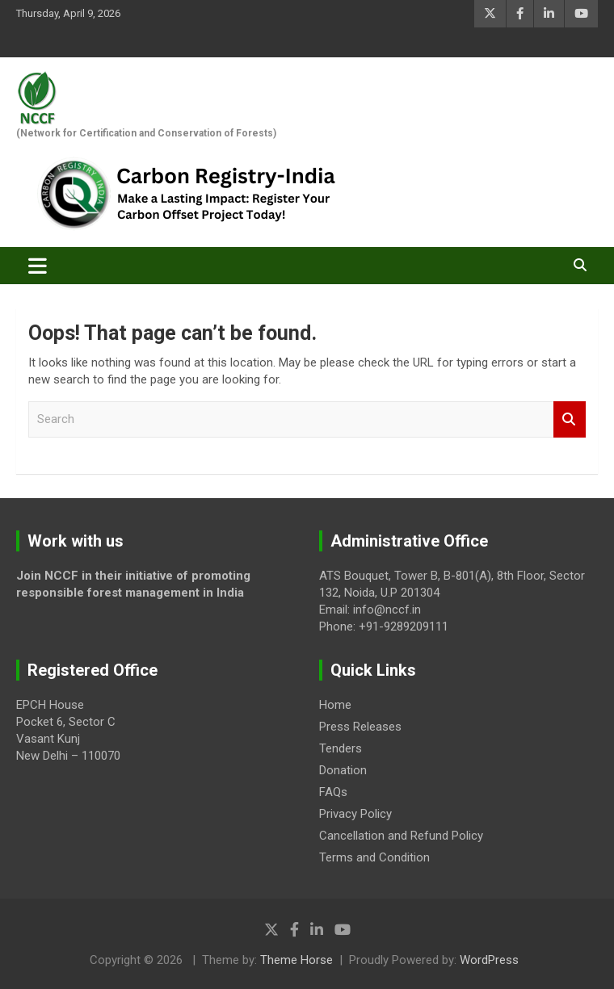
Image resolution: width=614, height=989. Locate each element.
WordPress (489, 960)
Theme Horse (296, 960)
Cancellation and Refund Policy (401, 835)
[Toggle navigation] (37, 265)
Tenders (340, 748)
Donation (343, 770)
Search (569, 419)
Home (335, 705)
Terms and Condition (374, 857)
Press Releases (360, 726)
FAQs (333, 792)
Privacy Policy (355, 814)
